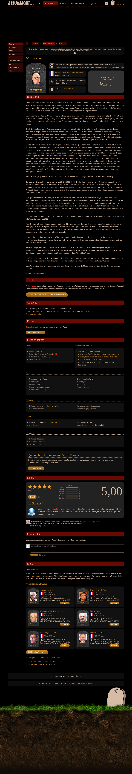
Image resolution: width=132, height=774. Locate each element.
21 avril (63, 75)
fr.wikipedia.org (38, 273)
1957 (45, 635)
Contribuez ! (107, 85)
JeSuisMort (19, 3)
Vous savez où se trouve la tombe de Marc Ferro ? (47, 295)
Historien (98, 351)
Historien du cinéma (102, 357)
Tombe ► (64, 603)
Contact (90, 683)
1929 (45, 614)
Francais (58, 73)
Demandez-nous (36, 468)
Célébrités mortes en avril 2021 (41, 664)
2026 (50, 592)
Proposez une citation (34, 314)
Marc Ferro (62, 44)
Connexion (120, 5)
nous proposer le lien (39, 576)
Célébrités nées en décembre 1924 (42, 662)
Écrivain (81, 357)
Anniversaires (76, 3)
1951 (95, 635)
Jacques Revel (46, 590)
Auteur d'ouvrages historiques (108, 354)
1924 (79, 73)
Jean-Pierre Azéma (98, 590)
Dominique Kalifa (48, 632)
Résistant (89, 359)
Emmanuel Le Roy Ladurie (51, 611)
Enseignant (89, 357)
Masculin (37, 359)
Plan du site (81, 683)
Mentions (72, 683)
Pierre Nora (95, 611)
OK (75, 53)
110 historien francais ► (37, 652)
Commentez (34, 526)
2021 (69, 75)
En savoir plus (94, 51)
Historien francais (48, 44)
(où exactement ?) (68, 88)
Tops (62, 3)
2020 (50, 635)
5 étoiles (61, 487)
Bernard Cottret (96, 632)
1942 (45, 592)
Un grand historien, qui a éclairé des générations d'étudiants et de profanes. (70, 521)
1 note (70, 485)
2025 (99, 592)
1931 (95, 614)
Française (50, 354)
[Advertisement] (66, 24)
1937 (95, 592)
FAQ (65, 683)
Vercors (72, 156)
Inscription (121, 2)
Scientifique (98, 359)
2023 (50, 614)
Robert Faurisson (53, 261)
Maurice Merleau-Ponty (110, 132)
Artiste (93, 354)
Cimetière (49, 3)
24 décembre (72, 73)
